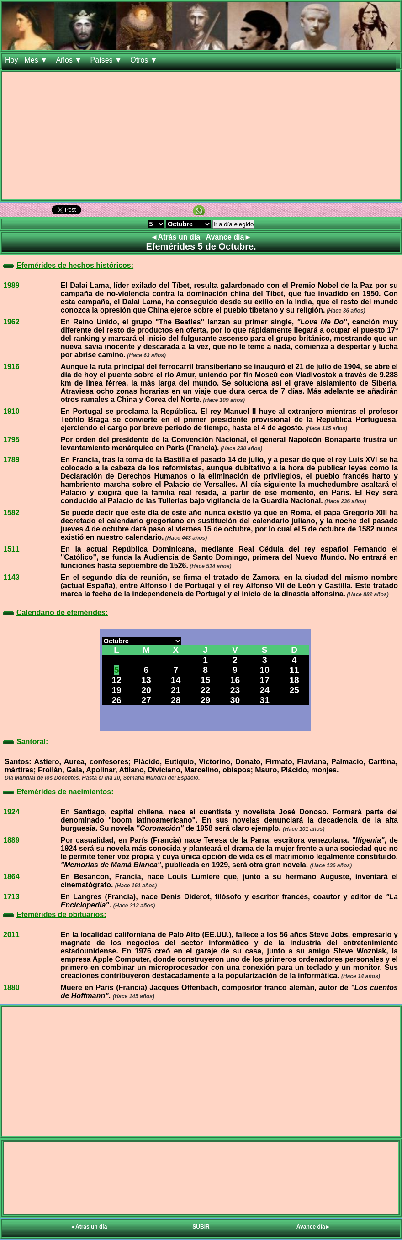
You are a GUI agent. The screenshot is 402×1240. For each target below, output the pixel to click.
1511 (11, 549)
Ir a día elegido (233, 224)
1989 (11, 285)
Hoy (11, 60)
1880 (11, 987)
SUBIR (200, 1227)
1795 (11, 439)
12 (116, 680)
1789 (11, 460)
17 (265, 680)
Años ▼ (70, 60)
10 (265, 670)
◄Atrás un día (176, 237)
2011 (11, 934)
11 (294, 670)
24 (265, 690)
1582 (11, 512)
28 (175, 700)
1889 (11, 840)
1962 (11, 322)
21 (175, 690)
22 (205, 690)
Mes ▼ (36, 60)
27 (146, 700)
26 (116, 700)
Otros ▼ (144, 60)
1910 (11, 411)
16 (235, 680)
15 (205, 680)
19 (116, 690)
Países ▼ (107, 60)
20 (146, 690)
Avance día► (229, 237)
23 (235, 690)
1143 (11, 577)
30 (235, 700)
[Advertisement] (201, 135)
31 (265, 700)
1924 (11, 812)
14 (175, 680)
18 (294, 680)
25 (294, 690)
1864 (11, 877)
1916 (11, 366)
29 (205, 700)
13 (146, 680)
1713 (11, 897)
